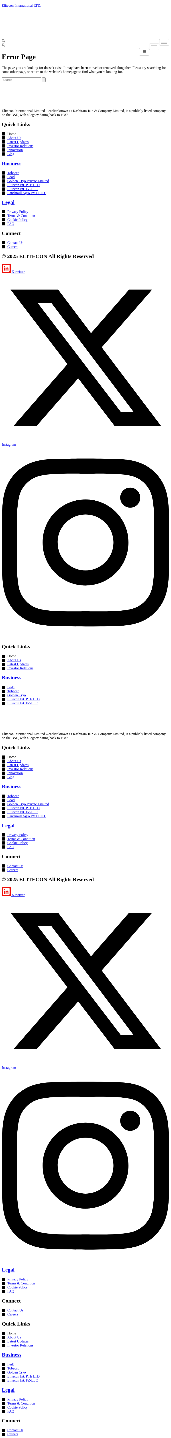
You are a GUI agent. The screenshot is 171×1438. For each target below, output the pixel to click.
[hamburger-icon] (164, 42)
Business (11, 163)
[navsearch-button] (3, 41)
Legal (8, 202)
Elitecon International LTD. (21, 5)
